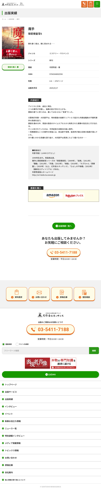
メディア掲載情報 (13, 443)
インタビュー (11, 406)
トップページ (11, 384)
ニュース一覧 (11, 428)
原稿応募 (9, 465)
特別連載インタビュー (15, 435)
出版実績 (9, 399)
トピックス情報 (12, 450)
